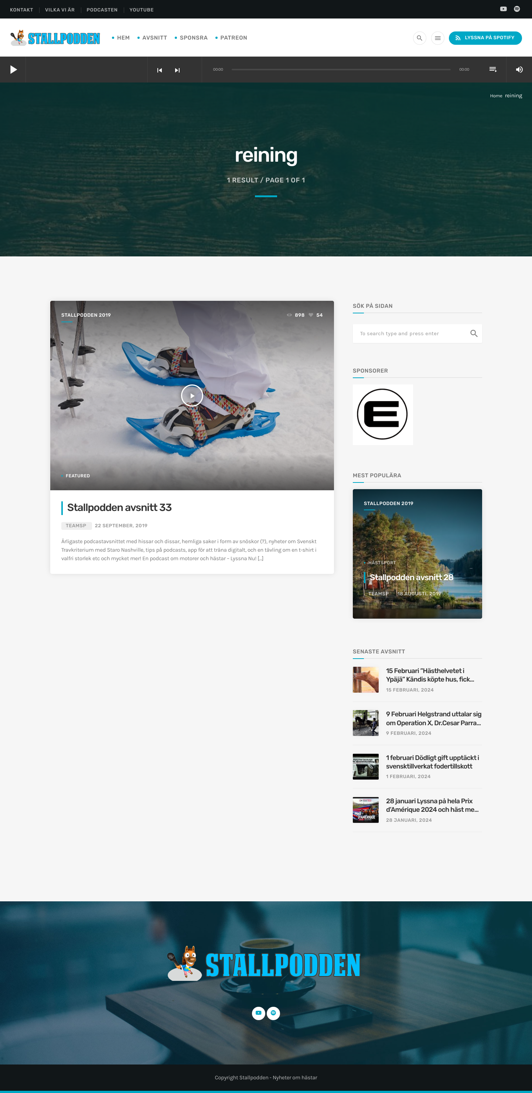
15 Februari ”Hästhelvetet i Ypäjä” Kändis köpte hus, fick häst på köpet (428, 675)
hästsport (382, 562)
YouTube (142, 10)
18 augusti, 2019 (419, 594)
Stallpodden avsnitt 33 (119, 508)
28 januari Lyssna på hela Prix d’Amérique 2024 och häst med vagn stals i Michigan (432, 805)
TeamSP (76, 526)
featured (78, 475)
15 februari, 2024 (410, 690)
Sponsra (194, 37)
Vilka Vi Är (60, 10)
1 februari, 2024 (408, 777)
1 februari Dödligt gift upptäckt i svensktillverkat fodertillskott (432, 762)
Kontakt (21, 10)
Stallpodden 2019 (86, 315)
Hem (123, 37)
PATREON (234, 37)
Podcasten (101, 10)
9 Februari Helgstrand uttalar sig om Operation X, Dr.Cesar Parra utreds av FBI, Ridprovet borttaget (433, 718)
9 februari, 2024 (409, 733)
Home (496, 96)
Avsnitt (155, 37)
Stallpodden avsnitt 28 (411, 577)
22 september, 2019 (121, 526)
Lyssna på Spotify (484, 37)
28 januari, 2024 (409, 820)
